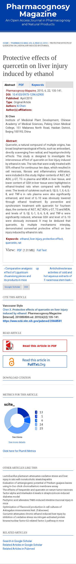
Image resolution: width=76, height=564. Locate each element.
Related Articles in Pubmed (19, 548)
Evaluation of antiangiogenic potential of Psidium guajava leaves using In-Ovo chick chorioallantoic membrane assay (37, 485)
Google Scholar (12, 287)
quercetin (11, 242)
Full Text (42, 250)
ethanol (24, 238)
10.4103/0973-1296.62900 (28, 94)
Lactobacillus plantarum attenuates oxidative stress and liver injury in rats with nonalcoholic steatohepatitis (35, 478)
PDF (19, 250)
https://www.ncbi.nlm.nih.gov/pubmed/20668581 (32, 321)
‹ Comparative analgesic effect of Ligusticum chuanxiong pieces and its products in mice (18, 274)
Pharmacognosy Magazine (38, 10)
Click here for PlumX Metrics (19, 450)
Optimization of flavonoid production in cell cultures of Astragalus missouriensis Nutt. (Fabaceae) (32, 509)
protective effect (53, 238)
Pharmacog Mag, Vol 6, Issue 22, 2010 (29, 43)
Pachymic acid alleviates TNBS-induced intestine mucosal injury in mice (38, 502)
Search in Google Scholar (17, 541)
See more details (17, 442)
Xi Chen (21, 105)
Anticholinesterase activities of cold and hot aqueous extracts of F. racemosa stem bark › (58, 274)
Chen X (7, 309)
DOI (26, 287)
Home (6, 43)
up (37, 268)
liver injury (36, 238)
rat (19, 242)
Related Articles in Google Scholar (22, 544)
